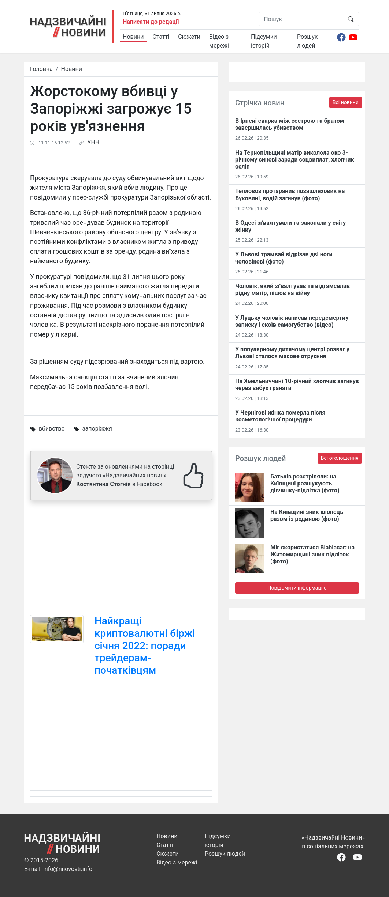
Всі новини (346, 102)
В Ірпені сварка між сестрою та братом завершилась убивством (289, 124)
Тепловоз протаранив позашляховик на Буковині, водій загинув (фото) (290, 194)
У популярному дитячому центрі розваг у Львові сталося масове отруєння (292, 353)
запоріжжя (97, 428)
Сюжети (189, 36)
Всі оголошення (340, 458)
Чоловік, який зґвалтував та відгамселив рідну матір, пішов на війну (292, 289)
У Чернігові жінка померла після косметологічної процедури (280, 416)
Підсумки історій (264, 41)
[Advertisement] (121, 557)
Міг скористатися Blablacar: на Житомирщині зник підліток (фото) (312, 554)
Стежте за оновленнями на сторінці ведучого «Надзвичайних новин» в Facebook (125, 475)
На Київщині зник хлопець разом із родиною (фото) (306, 515)
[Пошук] (301, 19)
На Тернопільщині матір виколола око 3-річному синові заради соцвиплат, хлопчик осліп (294, 159)
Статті (160, 36)
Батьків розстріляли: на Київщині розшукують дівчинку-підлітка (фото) (305, 483)
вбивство (52, 428)
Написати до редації (151, 21)
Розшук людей (307, 41)
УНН (93, 142)
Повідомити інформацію (296, 588)
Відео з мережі (219, 41)
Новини (133, 36)
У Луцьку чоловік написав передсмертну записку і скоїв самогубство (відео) (291, 321)
